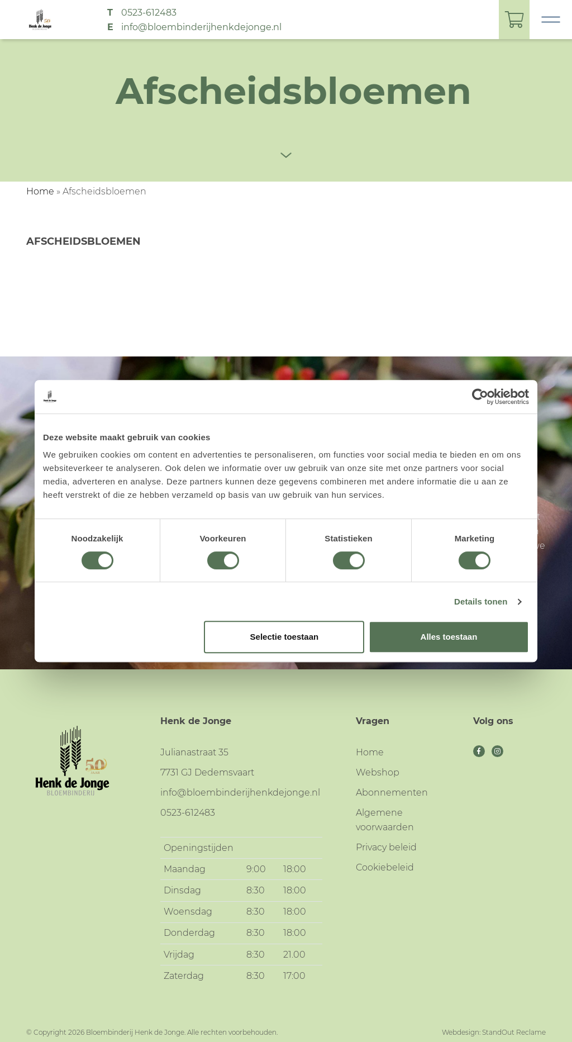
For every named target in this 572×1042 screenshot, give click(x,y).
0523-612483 (149, 12)
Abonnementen (392, 792)
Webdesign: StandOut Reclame (494, 1032)
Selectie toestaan (284, 636)
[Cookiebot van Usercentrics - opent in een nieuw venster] (480, 396)
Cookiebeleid (385, 867)
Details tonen (480, 601)
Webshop (377, 772)
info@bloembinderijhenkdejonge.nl (201, 27)
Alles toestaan (449, 636)
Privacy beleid (386, 847)
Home (40, 191)
